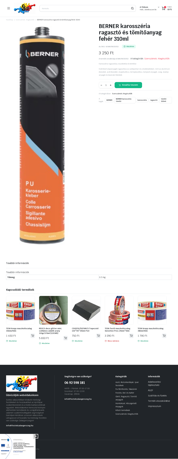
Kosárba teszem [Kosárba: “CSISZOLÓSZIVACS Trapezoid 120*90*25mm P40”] (98, 336)
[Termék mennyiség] (106, 85)
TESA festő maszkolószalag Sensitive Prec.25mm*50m (117, 329)
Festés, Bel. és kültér (125, 393)
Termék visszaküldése (159, 401)
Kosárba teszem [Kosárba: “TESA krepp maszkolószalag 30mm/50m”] (32, 336)
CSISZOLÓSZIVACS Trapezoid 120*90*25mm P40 (85, 329)
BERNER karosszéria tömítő (123, 100)
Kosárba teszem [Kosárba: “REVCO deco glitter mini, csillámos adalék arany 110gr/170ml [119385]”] (65, 338)
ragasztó (153, 100)
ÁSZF (150, 390)
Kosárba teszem (130, 85)
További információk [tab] (17, 263)
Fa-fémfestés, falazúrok (126, 389)
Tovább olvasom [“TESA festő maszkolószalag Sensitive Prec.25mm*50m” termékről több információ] (131, 336)
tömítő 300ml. (163, 100)
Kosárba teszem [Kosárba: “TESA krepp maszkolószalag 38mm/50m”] (164, 336)
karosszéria (142, 100)
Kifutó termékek (123, 410)
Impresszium (154, 406)
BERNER (109, 100)
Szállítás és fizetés (157, 396)
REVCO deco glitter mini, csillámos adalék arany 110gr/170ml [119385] (50, 330)
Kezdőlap (9, 20)
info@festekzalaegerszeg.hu (19, 426)
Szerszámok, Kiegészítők (25, 20)
